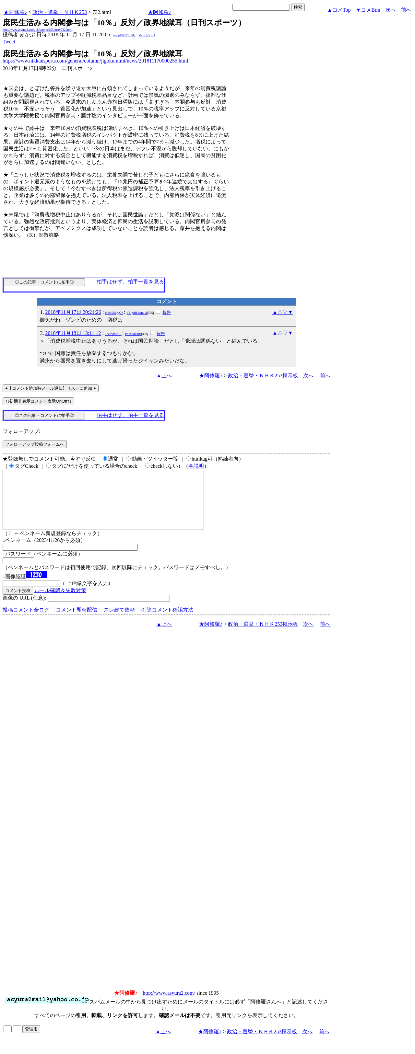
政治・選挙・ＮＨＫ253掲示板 (263, 375)
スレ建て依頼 (119, 621)
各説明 (196, 466)
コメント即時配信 (76, 621)
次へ (390, 10)
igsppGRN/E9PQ (124, 35)
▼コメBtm (368, 10)
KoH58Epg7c (114, 313)
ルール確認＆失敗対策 (60, 602)
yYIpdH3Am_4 (136, 313)
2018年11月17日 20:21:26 (73, 312)
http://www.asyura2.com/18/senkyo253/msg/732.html (37, 29)
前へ (406, 10)
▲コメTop (339, 10)
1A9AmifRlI (113, 334)
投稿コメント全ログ (26, 621)
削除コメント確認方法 (167, 621)
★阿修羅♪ (15, 12)
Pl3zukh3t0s (133, 334)
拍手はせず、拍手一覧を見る (130, 281)
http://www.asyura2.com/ (169, 1004)
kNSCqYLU (147, 35)
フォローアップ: (21, 431)
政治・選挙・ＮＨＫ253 (59, 12)
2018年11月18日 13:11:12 (73, 333)
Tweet (9, 41)
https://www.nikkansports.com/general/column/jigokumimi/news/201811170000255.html (95, 60)
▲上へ (164, 375)
